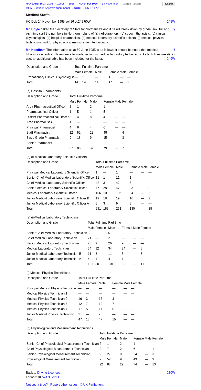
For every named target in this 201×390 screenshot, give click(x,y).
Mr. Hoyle (33, 29)
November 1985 (89, 3)
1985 (72, 3)
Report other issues (64, 384)
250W (171, 372)
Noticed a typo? (37, 384)
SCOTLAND (50, 377)
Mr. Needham (36, 49)
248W (171, 21)
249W (171, 58)
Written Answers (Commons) (53, 7)
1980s (61, 3)
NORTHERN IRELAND (87, 7)
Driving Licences (48, 372)
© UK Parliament (91, 384)
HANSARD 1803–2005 (39, 3)
